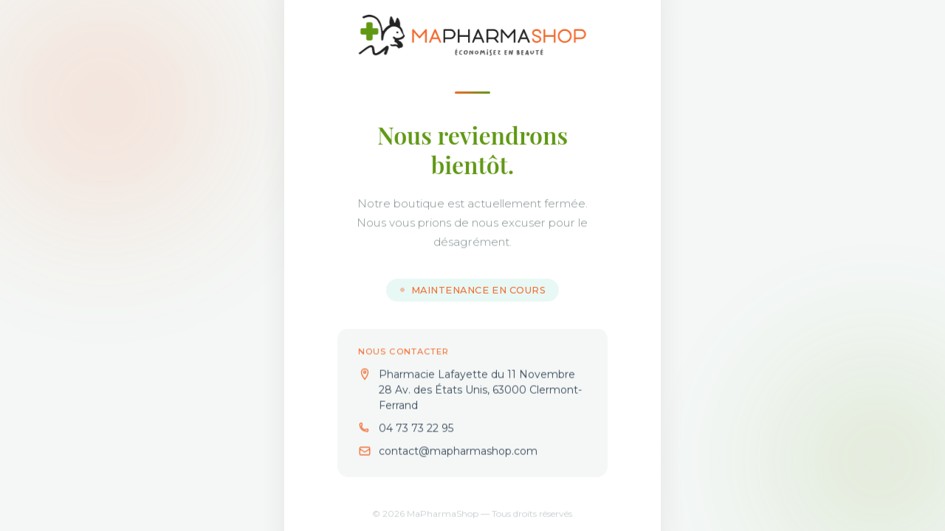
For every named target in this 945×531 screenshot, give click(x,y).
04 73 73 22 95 (416, 430)
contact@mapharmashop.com (458, 453)
